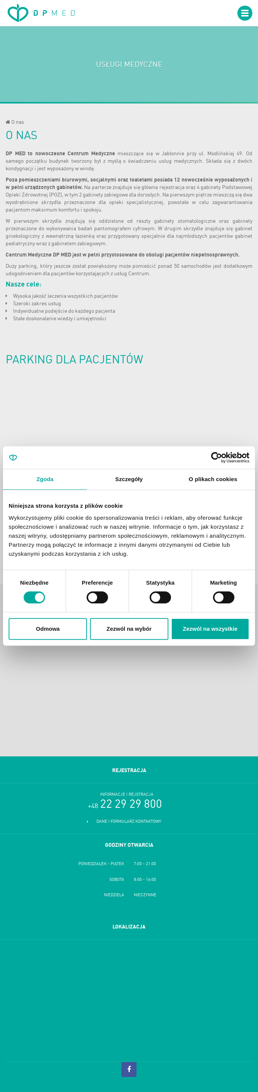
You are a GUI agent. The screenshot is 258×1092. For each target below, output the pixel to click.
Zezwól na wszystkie (210, 629)
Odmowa (48, 629)
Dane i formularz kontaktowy (128, 822)
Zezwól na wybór (129, 629)
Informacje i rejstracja (126, 795)
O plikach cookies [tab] (213, 479)
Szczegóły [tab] (128, 479)
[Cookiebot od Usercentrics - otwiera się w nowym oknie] (216, 457)
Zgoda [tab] (45, 479)
